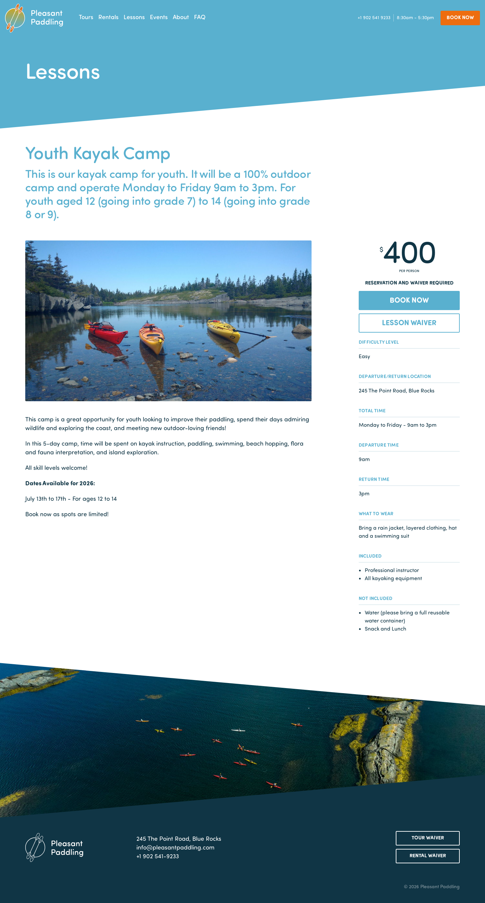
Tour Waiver (428, 837)
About (181, 17)
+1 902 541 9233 (374, 18)
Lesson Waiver (409, 322)
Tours (86, 17)
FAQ (199, 17)
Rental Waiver (428, 855)
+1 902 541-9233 (157, 856)
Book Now (460, 17)
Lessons (134, 17)
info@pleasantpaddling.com (175, 847)
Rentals (108, 17)
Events (159, 17)
